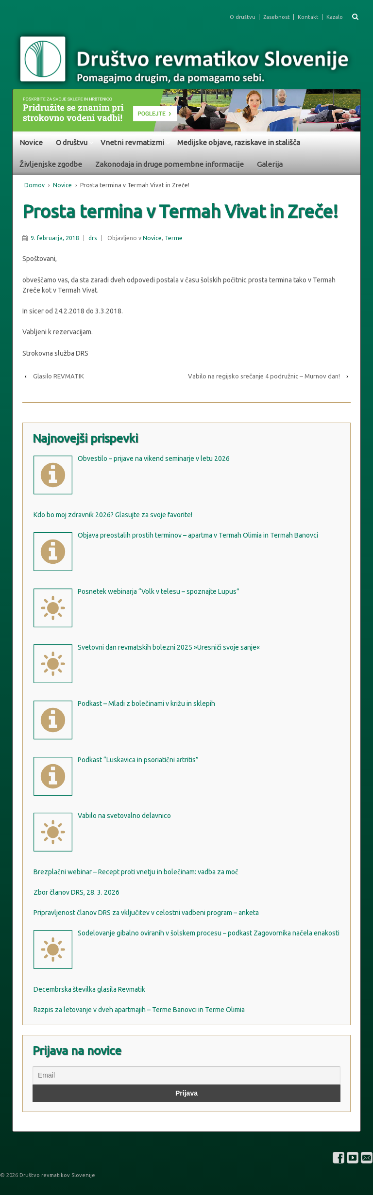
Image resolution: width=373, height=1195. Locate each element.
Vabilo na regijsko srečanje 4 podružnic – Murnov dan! (264, 376)
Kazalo (334, 17)
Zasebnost (276, 17)
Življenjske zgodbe (50, 164)
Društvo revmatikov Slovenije (56, 1175)
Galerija (270, 164)
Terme (174, 238)
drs (92, 238)
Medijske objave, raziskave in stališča (238, 142)
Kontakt (308, 17)
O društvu (242, 17)
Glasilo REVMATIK (58, 376)
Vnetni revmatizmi (132, 142)
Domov (34, 185)
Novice (31, 142)
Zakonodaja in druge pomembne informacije (169, 164)
